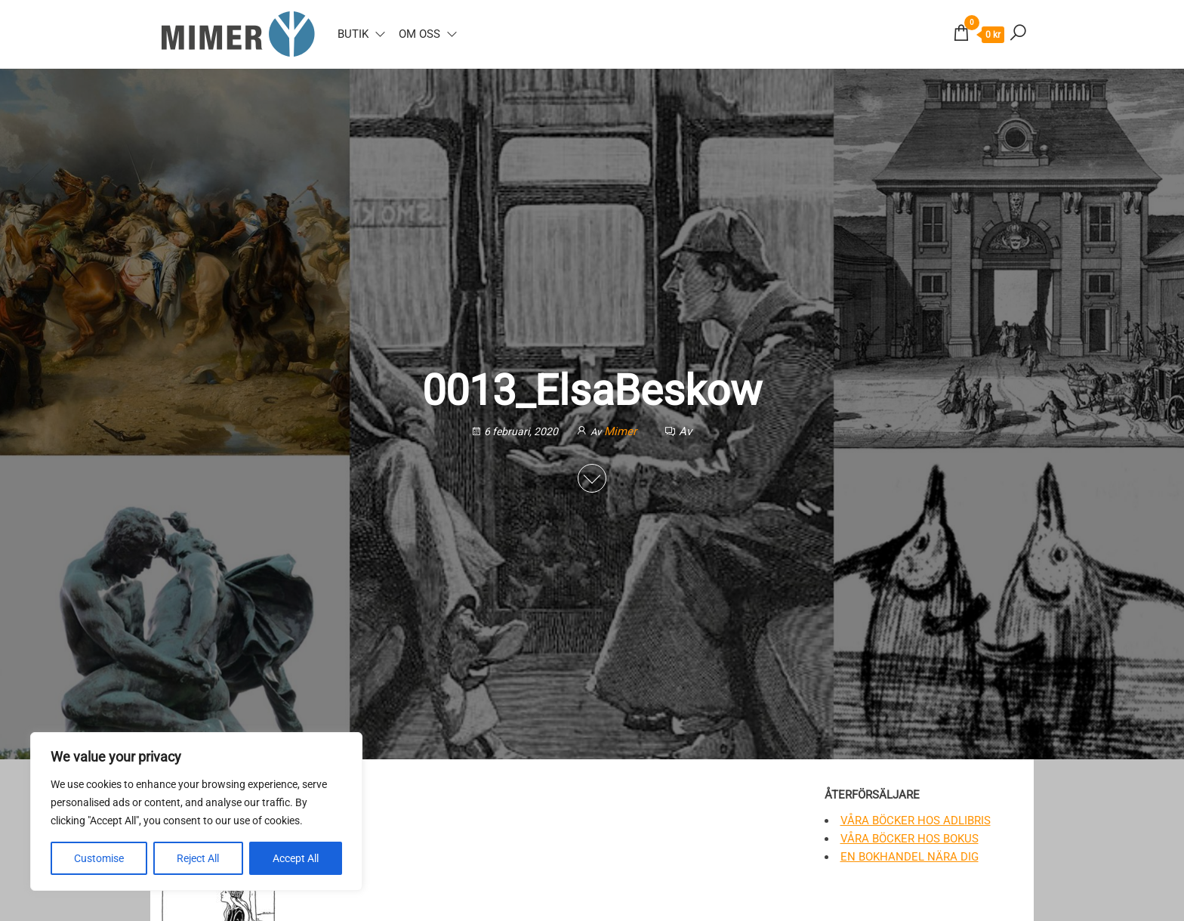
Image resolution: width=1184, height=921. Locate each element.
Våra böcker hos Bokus (909, 838)
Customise (99, 858)
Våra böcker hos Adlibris (915, 820)
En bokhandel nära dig (909, 857)
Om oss (419, 34)
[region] (196, 811)
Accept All (296, 858)
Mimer (622, 431)
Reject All (198, 858)
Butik (353, 34)
